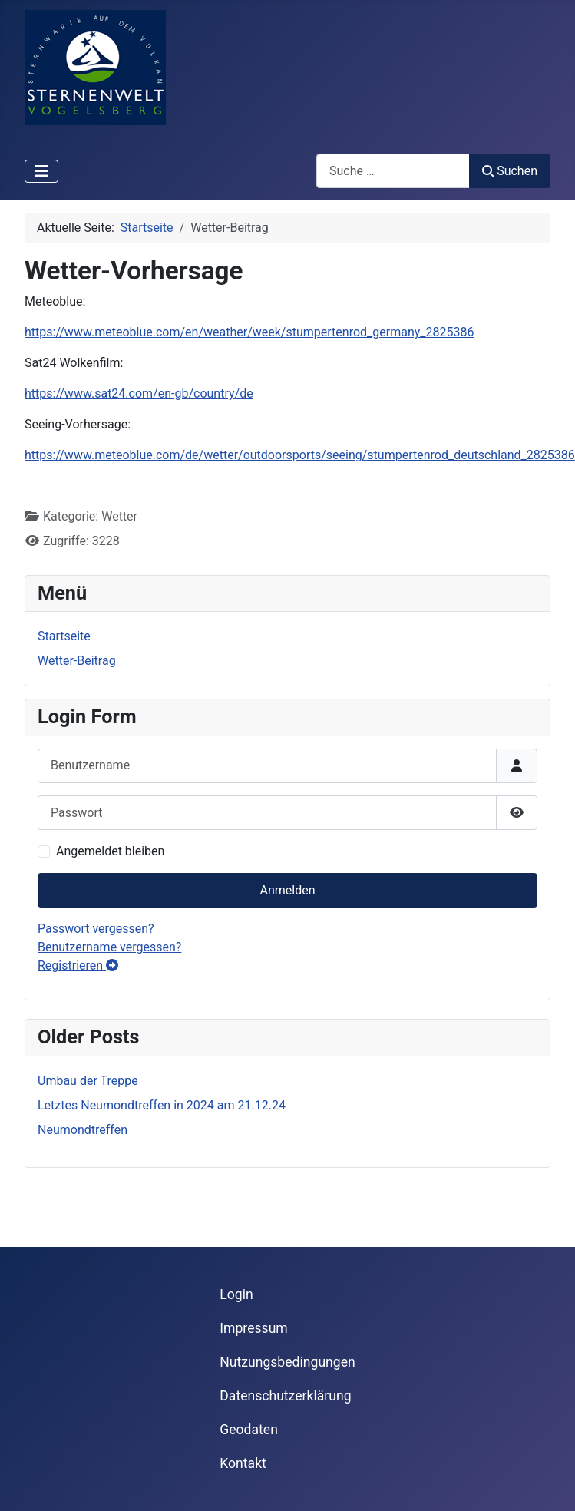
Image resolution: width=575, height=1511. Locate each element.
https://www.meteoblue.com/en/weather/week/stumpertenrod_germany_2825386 (249, 332)
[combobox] (393, 171)
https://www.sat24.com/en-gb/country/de (139, 393)
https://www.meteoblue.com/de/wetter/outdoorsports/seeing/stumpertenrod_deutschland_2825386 (300, 455)
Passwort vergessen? (96, 928)
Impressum (254, 1328)
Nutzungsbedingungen (287, 1362)
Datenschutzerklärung (285, 1396)
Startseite (64, 636)
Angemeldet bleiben (110, 851)
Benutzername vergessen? (109, 947)
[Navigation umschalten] (41, 171)
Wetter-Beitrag (77, 660)
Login (236, 1294)
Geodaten (249, 1429)
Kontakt (243, 1463)
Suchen (509, 171)
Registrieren (78, 965)
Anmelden (287, 890)
